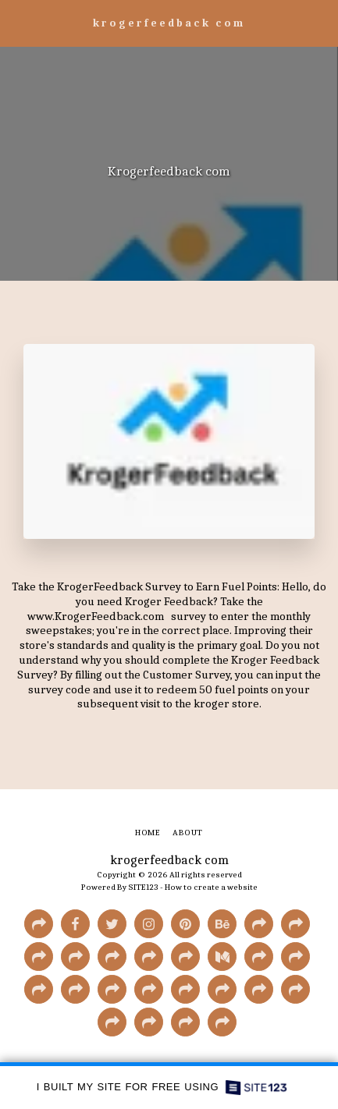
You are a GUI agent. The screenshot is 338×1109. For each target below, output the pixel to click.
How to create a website (211, 887)
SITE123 (143, 887)
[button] (17, 22)
